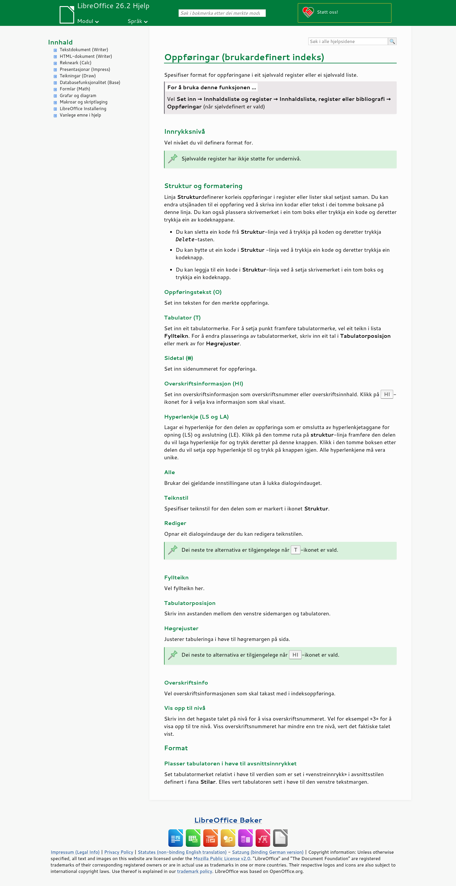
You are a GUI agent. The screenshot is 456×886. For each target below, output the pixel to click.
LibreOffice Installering (83, 109)
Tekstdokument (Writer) (84, 50)
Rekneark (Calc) (76, 63)
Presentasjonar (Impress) (85, 69)
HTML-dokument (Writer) (86, 56)
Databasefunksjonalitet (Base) (90, 82)
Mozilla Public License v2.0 (221, 858)
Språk (134, 21)
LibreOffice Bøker (228, 820)
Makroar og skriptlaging (84, 102)
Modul (85, 21)
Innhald (60, 42)
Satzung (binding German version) (268, 852)
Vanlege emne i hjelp (80, 115)
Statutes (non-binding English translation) (182, 852)
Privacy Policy (118, 852)
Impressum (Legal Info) (75, 852)
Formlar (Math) (75, 89)
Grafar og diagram (78, 95)
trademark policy (194, 871)
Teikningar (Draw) (78, 76)
